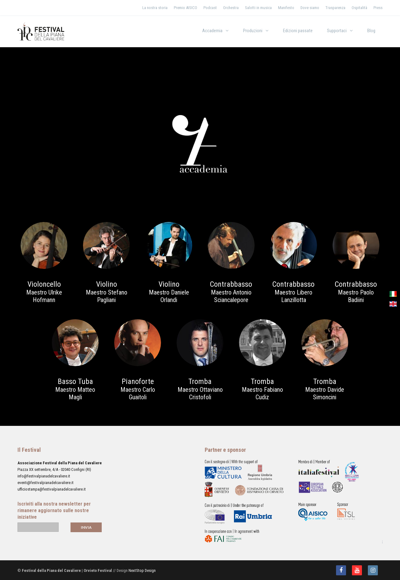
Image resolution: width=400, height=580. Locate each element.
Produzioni (252, 30)
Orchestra (231, 7)
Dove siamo (309, 7)
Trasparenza (335, 7)
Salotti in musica (258, 7)
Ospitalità (359, 7)
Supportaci (337, 30)
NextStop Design (142, 570)
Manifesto (286, 7)
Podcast (210, 7)
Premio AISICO (185, 7)
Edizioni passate (298, 30)
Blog (371, 30)
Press (378, 7)
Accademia (212, 30)
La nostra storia (155, 7)
